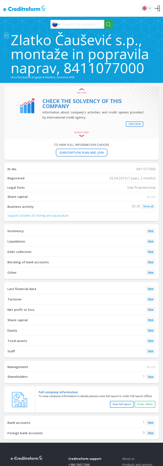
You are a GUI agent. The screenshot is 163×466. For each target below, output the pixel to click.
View (150, 231)
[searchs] (83, 24)
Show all (148, 206)
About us (128, 459)
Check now (134, 124)
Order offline (145, 404)
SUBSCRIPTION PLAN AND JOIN (81, 153)
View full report (121, 404)
